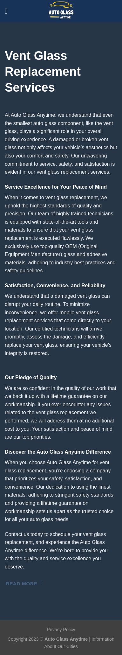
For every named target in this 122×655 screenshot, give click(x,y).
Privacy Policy (61, 629)
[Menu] (8, 11)
